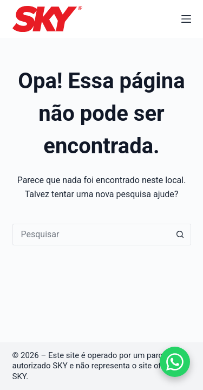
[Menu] (186, 19)
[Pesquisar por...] (90, 234)
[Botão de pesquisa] (180, 234)
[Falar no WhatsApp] (175, 362)
